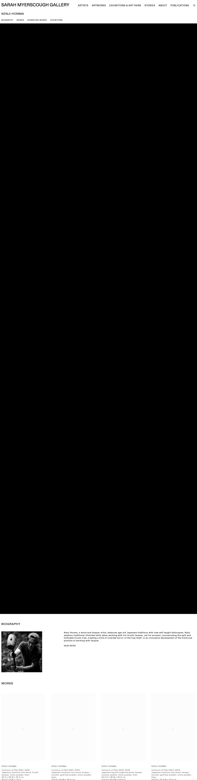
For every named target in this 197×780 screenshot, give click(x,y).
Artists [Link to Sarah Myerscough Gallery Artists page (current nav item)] (83, 5)
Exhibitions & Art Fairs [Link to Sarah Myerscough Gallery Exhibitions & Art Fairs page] (125, 5)
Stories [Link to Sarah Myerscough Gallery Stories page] (150, 5)
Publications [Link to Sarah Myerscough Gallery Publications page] (179, 5)
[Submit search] (194, 5)
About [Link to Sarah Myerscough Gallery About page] (163, 5)
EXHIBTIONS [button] (56, 20)
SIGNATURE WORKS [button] (37, 20)
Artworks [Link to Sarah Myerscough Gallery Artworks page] (99, 5)
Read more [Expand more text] (70, 646)
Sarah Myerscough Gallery (35, 4)
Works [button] (20, 20)
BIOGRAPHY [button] (7, 20)
